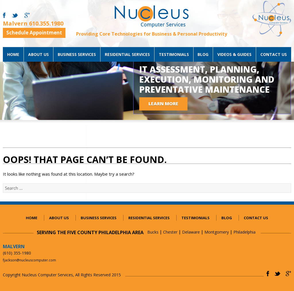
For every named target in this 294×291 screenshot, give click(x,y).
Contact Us (273, 54)
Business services (77, 54)
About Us (38, 54)
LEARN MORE (163, 103)
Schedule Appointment (34, 32)
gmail (27, 15)
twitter (15, 15)
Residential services (127, 54)
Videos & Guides (234, 54)
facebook (4, 15)
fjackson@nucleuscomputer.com (29, 260)
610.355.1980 (46, 23)
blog (203, 54)
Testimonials (174, 54)
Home (13, 54)
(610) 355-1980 (17, 253)
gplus (288, 274)
